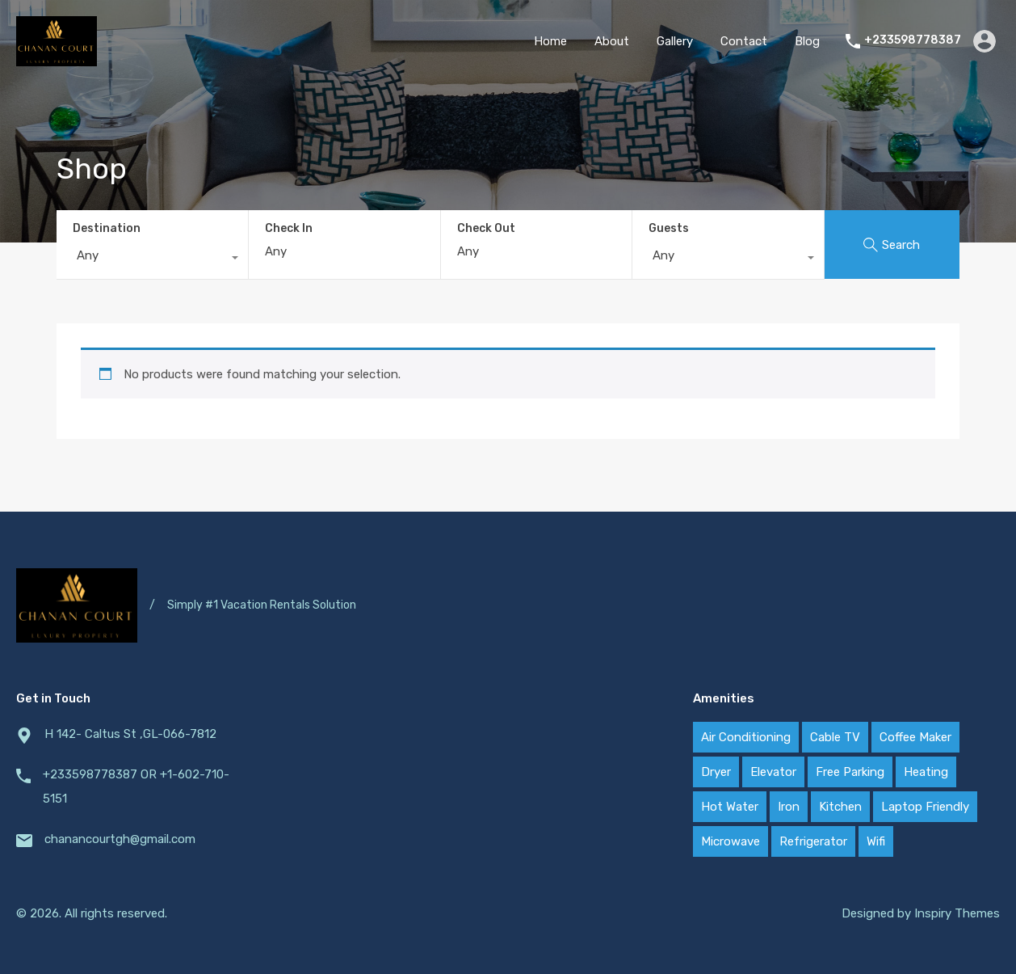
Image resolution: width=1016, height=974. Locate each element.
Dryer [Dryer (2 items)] (716, 772)
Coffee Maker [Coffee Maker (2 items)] (915, 737)
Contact (743, 41)
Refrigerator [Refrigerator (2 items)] (813, 841)
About (611, 41)
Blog (807, 41)
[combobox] (152, 259)
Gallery (675, 41)
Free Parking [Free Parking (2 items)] (850, 772)
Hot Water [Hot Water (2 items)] (729, 806)
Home (550, 41)
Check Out (486, 228)
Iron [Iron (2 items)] (789, 806)
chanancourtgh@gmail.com (119, 839)
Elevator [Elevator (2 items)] (773, 772)
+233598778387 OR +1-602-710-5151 (136, 786)
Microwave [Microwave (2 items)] (730, 841)
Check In (289, 228)
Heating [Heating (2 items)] (926, 772)
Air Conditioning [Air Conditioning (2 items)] (746, 737)
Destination (107, 228)
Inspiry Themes (957, 913)
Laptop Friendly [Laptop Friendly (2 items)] (925, 806)
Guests (669, 228)
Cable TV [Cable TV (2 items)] (835, 737)
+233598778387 (912, 40)
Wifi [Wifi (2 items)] (876, 841)
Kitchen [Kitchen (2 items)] (840, 806)
